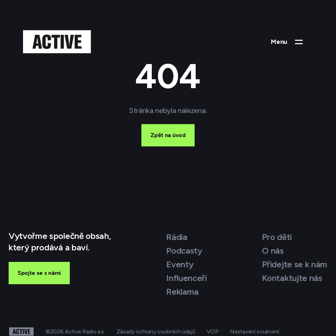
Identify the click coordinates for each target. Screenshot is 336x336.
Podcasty (184, 250)
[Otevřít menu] (287, 42)
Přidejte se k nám (294, 264)
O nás (272, 250)
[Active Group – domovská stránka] (57, 41)
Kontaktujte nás (292, 278)
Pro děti (276, 237)
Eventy (179, 264)
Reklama (182, 291)
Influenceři (186, 278)
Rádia (176, 237)
